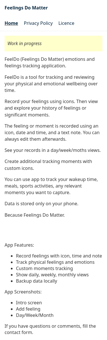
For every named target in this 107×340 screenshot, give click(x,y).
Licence (66, 23)
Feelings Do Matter (26, 8)
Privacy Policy (38, 23)
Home (11, 23)
